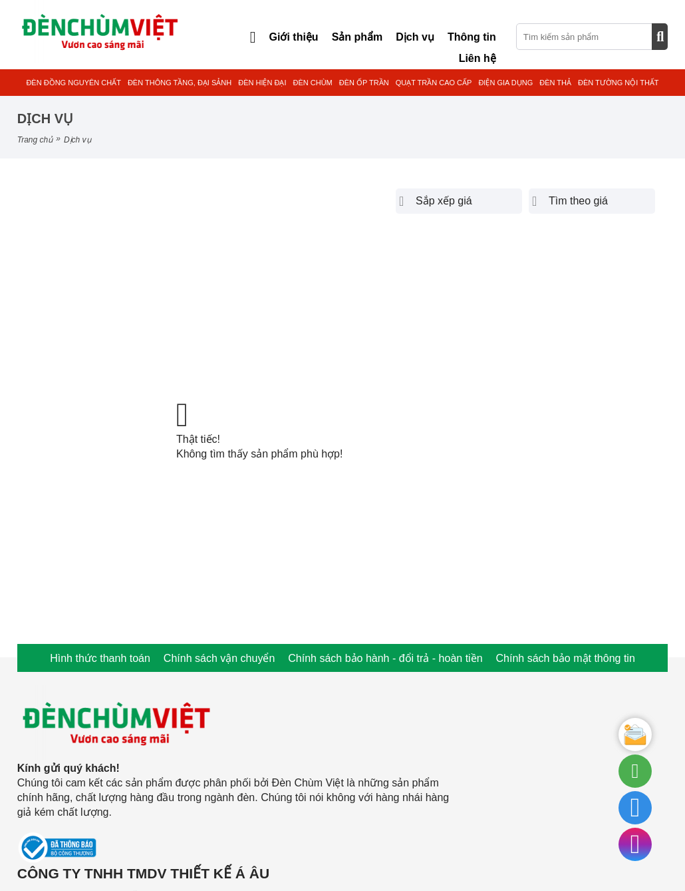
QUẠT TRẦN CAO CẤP (434, 83)
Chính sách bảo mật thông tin (565, 658)
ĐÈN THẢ (555, 83)
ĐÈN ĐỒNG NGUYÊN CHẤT (73, 83)
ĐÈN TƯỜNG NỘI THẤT (618, 83)
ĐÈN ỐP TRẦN (364, 83)
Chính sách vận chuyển (219, 658)
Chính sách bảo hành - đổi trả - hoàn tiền (385, 658)
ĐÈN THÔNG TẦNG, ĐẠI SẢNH (179, 83)
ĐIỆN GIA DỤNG (505, 83)
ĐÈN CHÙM (312, 83)
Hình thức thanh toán (100, 658)
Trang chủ (35, 140)
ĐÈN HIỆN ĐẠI (262, 83)
